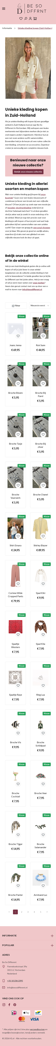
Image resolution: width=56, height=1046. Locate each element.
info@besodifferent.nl (32, 289)
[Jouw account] (30, 19)
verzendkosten (37, 1029)
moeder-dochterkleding (19, 207)
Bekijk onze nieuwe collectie (28, 171)
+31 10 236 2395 (15, 980)
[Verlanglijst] (21, 19)
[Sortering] (40, 305)
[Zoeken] (25, 19)
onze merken (39, 282)
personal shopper (41, 227)
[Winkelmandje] (35, 19)
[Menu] (3, 9)
